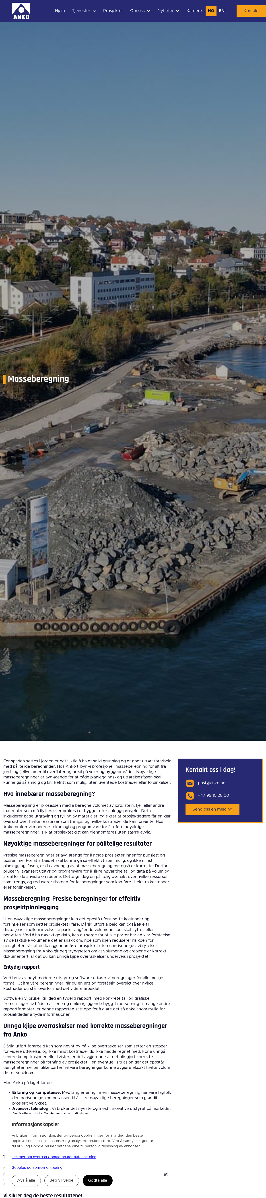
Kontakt (251, 11)
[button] (84, 11)
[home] (21, 11)
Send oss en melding (212, 809)
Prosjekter (113, 11)
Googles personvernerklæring (37, 1167)
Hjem (60, 11)
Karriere (194, 11)
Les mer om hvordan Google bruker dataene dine (54, 1157)
